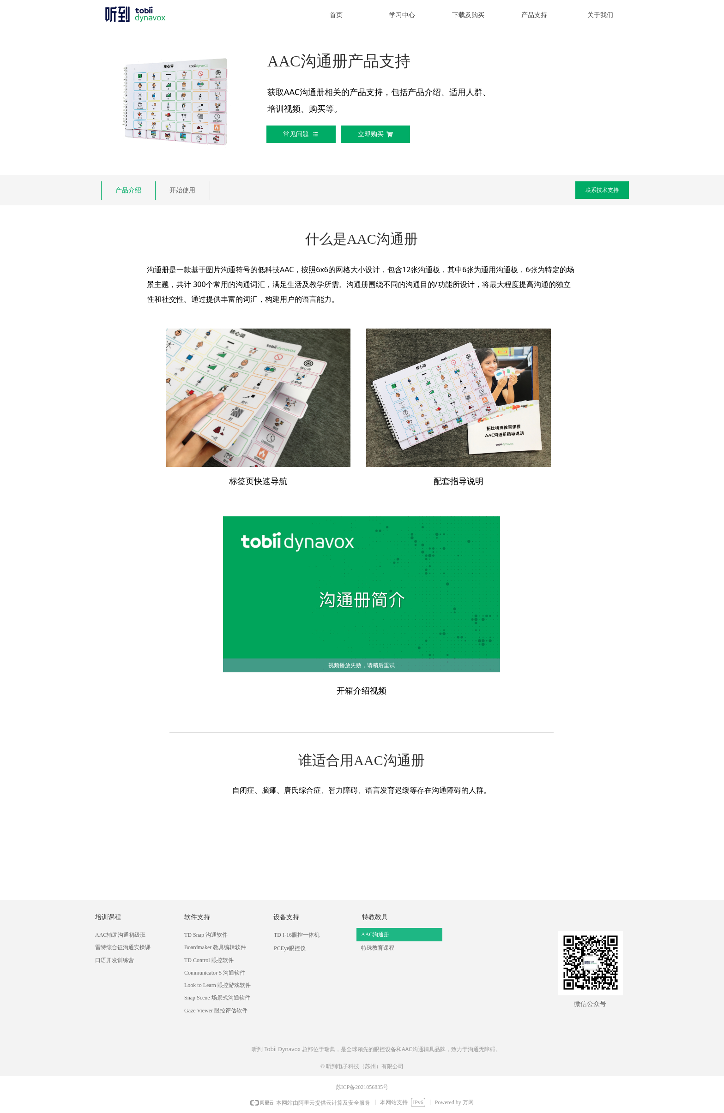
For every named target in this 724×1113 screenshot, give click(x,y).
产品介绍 (128, 190)
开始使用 (182, 190)
